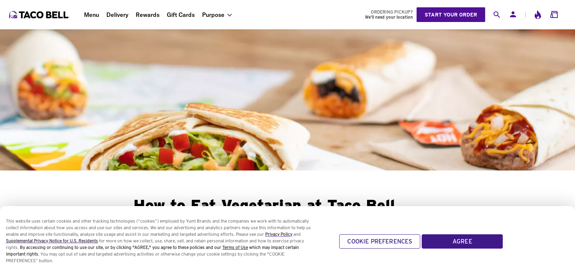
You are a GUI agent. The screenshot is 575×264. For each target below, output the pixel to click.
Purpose (213, 14)
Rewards (148, 14)
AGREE (462, 241)
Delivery (117, 14)
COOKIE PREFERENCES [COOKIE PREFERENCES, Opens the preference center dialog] (379, 241)
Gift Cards (181, 14)
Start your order (451, 15)
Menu (91, 14)
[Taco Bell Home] (40, 14)
